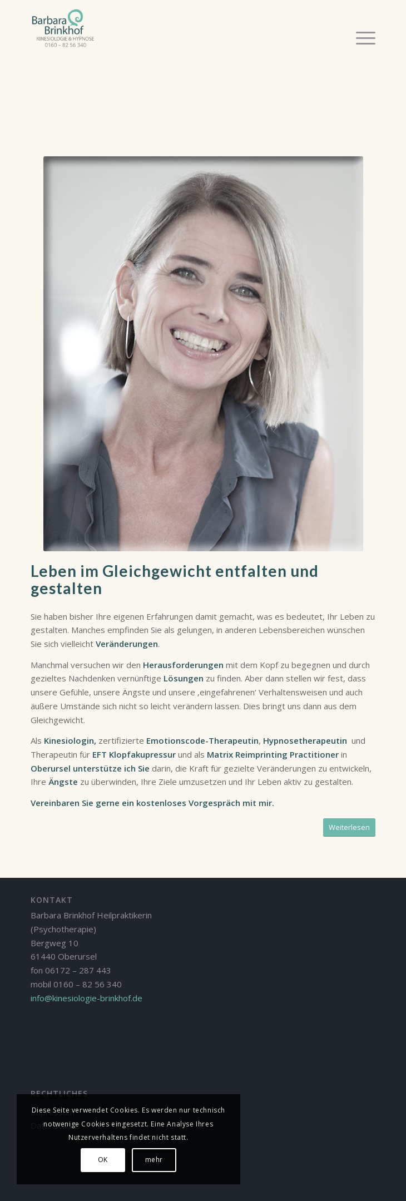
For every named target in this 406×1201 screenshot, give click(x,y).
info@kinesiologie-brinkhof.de (86, 998)
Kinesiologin (68, 740)
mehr (154, 1159)
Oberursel (51, 768)
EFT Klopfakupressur (134, 754)
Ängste (63, 781)
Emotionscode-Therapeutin (202, 740)
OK (103, 1159)
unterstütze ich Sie (112, 768)
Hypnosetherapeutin (305, 740)
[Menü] (360, 37)
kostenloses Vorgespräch (188, 802)
